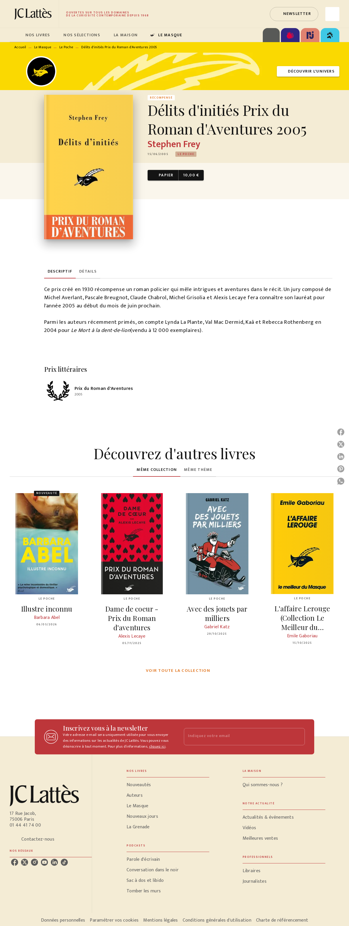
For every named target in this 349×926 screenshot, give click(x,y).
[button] (294, 14)
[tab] (16, 35)
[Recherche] (332, 14)
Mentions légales (160, 920)
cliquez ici (157, 746)
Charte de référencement (282, 920)
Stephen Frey (174, 144)
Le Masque (42, 47)
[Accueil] (34, 14)
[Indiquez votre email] (237, 736)
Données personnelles (63, 920)
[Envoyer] (298, 737)
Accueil (20, 47)
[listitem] (15, 862)
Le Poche (66, 47)
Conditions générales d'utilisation (217, 920)
